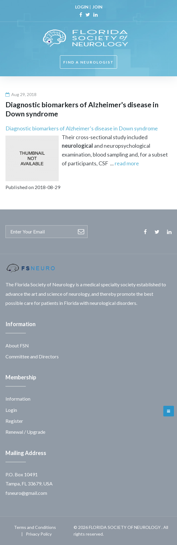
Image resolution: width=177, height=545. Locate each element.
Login (11, 410)
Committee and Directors (32, 356)
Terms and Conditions (35, 527)
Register (14, 421)
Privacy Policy (39, 533)
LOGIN (81, 6)
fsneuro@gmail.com (26, 493)
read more (127, 163)
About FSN (17, 345)
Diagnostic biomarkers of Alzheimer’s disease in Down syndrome (81, 128)
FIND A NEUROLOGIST (88, 62)
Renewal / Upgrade (25, 432)
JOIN (97, 6)
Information (17, 399)
